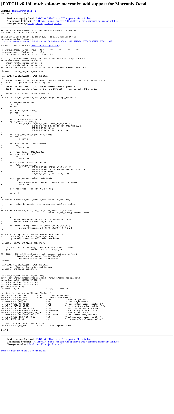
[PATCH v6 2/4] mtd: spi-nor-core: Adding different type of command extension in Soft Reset (75, 21)
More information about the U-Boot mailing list (23, 411)
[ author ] (58, 23)
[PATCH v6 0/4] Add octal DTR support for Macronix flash (63, 18)
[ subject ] (48, 23)
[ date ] (30, 23)
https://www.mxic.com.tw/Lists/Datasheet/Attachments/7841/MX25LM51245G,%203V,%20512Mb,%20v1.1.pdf (57, 43)
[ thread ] (39, 23)
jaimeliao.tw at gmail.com (24, 11)
